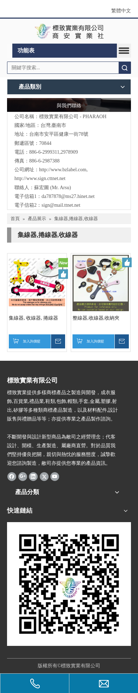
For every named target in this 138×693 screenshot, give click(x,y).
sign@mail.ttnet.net (61, 205)
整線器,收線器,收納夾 (96, 318)
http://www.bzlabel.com (62, 169)
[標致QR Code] (69, 584)
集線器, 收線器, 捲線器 (33, 318)
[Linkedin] (33, 476)
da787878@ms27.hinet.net (68, 196)
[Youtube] (54, 476)
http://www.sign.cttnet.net (39, 178)
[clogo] (69, 31)
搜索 (125, 67)
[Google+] (22, 476)
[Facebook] (11, 476)
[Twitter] (44, 476)
